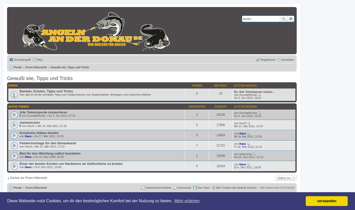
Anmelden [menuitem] (288, 59)
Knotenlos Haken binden (39, 133)
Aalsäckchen (30, 122)
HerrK (31, 125)
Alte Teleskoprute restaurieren (43, 112)
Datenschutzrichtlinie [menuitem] (158, 187)
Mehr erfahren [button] (187, 201)
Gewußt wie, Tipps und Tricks (40, 78)
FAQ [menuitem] (39, 59)
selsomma (245, 154)
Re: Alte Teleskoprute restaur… (254, 91)
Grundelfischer (248, 94)
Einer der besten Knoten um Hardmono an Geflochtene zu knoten (71, 164)
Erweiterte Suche (290, 19)
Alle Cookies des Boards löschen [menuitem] (236, 187)
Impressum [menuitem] (184, 187)
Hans (28, 136)
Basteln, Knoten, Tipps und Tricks (46, 91)
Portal (18, 67)
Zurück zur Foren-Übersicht (28, 178)
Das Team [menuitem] (203, 187)
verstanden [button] (326, 201)
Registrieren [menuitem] (267, 59)
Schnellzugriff (22, 59)
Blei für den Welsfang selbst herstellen (50, 153)
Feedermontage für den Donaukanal (48, 143)
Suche (283, 19)
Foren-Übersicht (36, 187)
